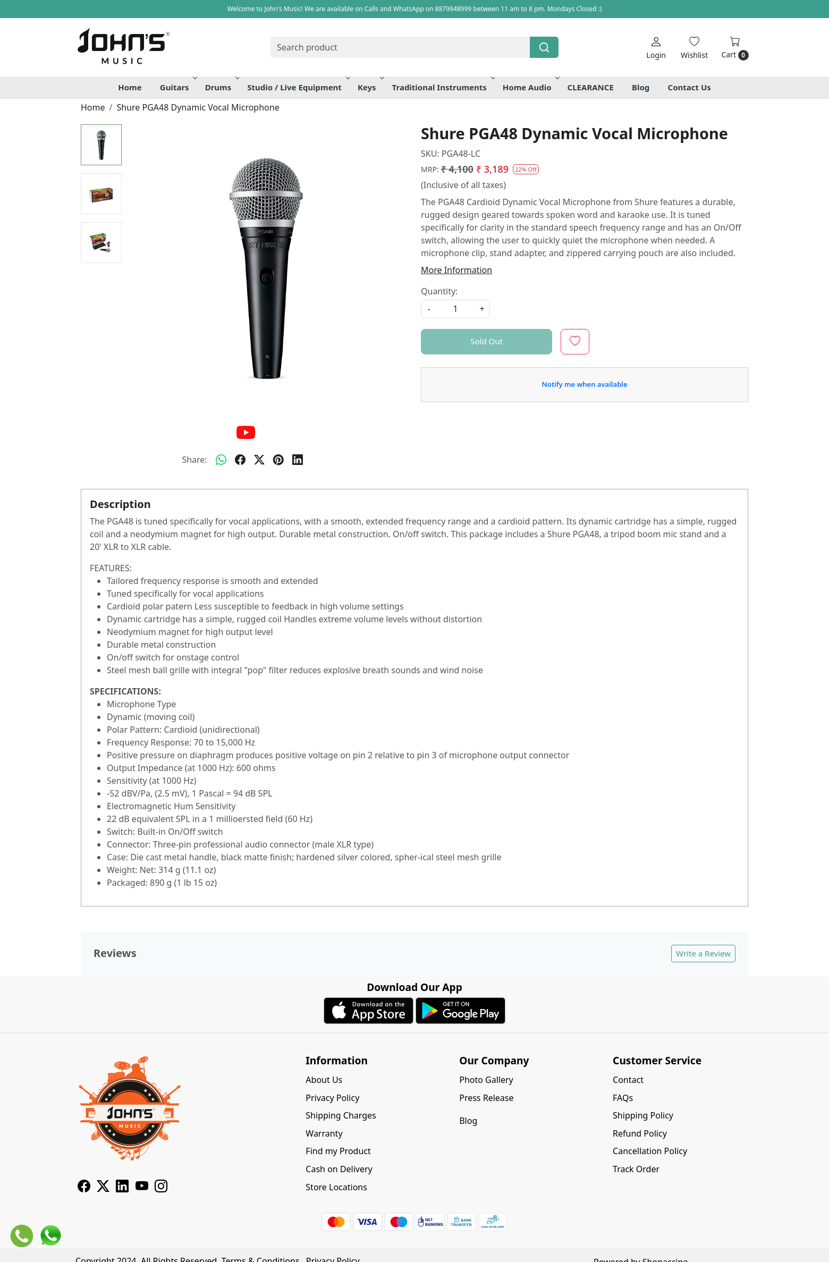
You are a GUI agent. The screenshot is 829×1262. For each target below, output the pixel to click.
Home (129, 87)
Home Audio (530, 87)
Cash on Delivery (339, 1169)
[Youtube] (141, 1188)
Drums (221, 87)
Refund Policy (640, 1133)
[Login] (656, 48)
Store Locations (336, 1187)
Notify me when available (584, 384)
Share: (194, 459)
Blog (640, 87)
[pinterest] (278, 459)
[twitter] (259, 459)
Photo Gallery (486, 1080)
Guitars (178, 87)
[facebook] (240, 459)
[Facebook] (83, 1188)
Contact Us (689, 87)
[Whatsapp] (221, 459)
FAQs (623, 1098)
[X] (103, 1188)
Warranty (324, 1133)
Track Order (636, 1169)
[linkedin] (297, 459)
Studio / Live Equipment (297, 87)
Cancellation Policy (650, 1151)
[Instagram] (161, 1188)
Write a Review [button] (703, 953)
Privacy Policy (332, 1098)
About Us (324, 1080)
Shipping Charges (341, 1115)
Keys (370, 87)
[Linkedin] (122, 1188)
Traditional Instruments (442, 87)
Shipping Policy (643, 1115)
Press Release (486, 1098)
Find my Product (338, 1151)
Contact (628, 1080)
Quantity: (439, 291)
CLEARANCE (591, 87)
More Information (456, 270)
